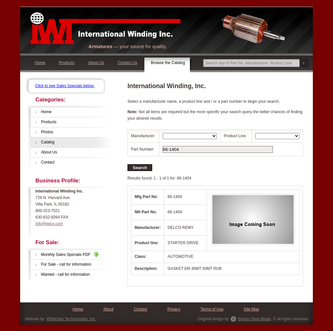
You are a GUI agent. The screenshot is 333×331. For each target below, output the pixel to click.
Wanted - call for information (65, 274)
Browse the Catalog (168, 62)
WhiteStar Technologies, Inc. (71, 319)
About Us (96, 62)
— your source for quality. (127, 46)
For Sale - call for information (66, 264)
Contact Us (127, 62)
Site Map (251, 309)
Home (40, 62)
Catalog (48, 142)
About (108, 309)
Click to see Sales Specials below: (65, 86)
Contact (48, 162)
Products (66, 62)
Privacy (173, 309)
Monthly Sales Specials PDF (70, 254)
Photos (47, 132)
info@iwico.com (49, 223)
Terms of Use (211, 309)
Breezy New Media (254, 319)
